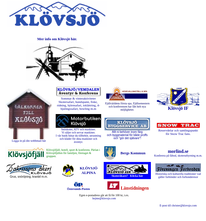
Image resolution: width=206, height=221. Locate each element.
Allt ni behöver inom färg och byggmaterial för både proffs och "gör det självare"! (127, 135)
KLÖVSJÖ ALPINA (88, 170)
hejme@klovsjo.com (104, 198)
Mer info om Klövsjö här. (57, 39)
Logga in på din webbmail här (29, 140)
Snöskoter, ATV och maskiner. (78, 129)
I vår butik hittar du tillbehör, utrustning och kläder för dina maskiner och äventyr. (78, 138)
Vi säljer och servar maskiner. (78, 132)
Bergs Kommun (132, 153)
